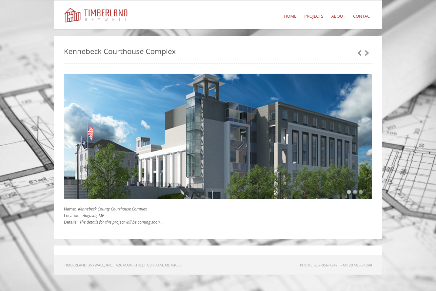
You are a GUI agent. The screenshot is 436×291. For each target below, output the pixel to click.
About (338, 16)
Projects (313, 16)
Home (290, 16)
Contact (362, 16)
